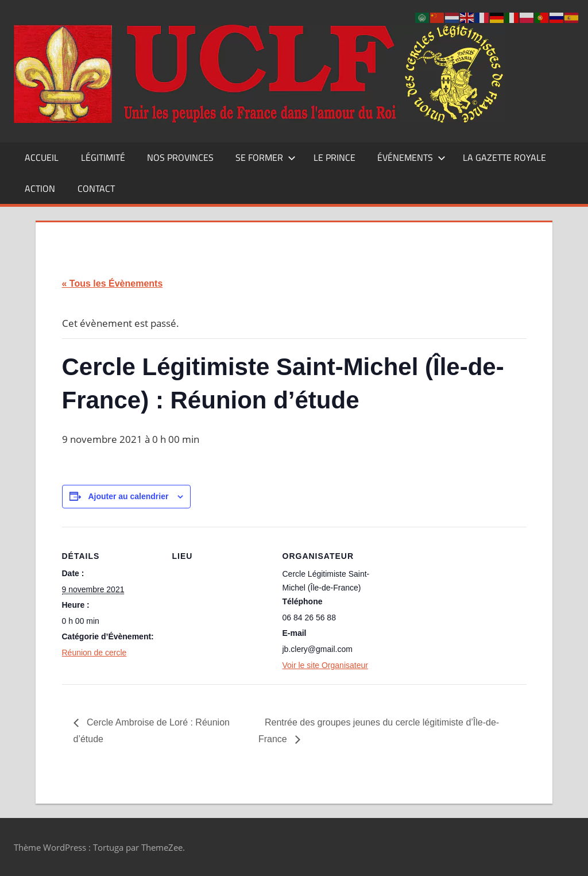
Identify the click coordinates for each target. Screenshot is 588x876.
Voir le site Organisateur (325, 665)
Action (40, 188)
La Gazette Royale (504, 157)
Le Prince (334, 157)
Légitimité (103, 157)
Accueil (42, 157)
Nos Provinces (180, 157)
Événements (411, 157)
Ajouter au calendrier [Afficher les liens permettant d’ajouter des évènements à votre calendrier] (128, 496)
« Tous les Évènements (112, 283)
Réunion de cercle (94, 652)
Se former (265, 157)
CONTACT (96, 188)
